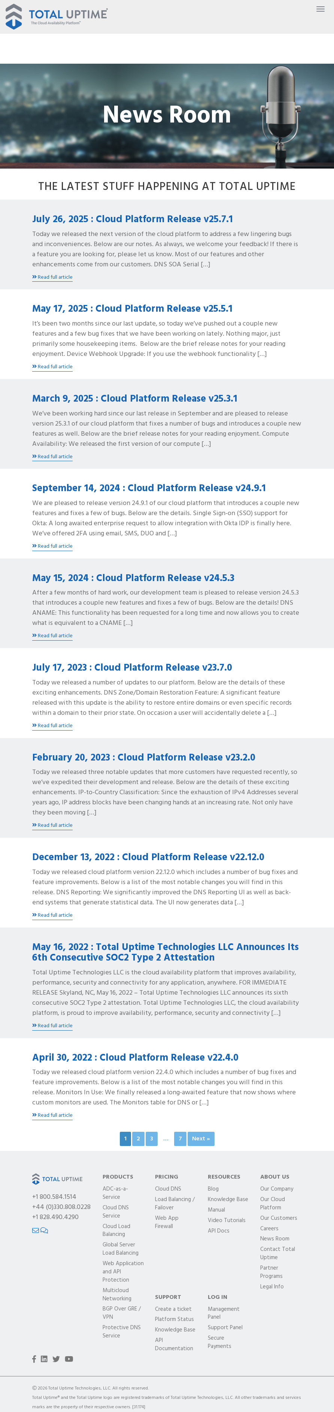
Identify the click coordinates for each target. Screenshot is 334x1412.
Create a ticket (173, 1310)
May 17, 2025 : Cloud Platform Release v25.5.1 (132, 309)
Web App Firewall (167, 1223)
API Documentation (174, 1345)
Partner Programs (271, 1272)
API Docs (219, 1231)
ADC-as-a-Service (115, 1193)
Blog (213, 1189)
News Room (274, 1239)
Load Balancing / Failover (175, 1204)
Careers (269, 1229)
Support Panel (225, 1328)
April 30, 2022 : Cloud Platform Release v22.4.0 (135, 1058)
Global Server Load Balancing (121, 1249)
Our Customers (278, 1219)
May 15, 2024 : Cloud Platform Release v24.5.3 (133, 578)
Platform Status (174, 1320)
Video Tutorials (227, 1221)
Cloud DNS (168, 1189)
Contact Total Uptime (277, 1254)
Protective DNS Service (122, 1332)
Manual (216, 1210)
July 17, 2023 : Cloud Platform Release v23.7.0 (132, 668)
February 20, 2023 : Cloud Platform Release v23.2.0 (143, 758)
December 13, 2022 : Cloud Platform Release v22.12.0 (148, 857)
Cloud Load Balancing (116, 1231)
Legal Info (272, 1287)
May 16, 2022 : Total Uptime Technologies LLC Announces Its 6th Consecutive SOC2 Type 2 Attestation (165, 953)
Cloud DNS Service (116, 1212)
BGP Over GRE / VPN (122, 1313)
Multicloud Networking (117, 1295)
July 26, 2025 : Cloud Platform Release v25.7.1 (132, 219)
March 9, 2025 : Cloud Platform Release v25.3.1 (134, 399)
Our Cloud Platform (272, 1204)
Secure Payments (219, 1342)
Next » (201, 1139)
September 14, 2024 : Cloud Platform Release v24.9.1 (149, 488)
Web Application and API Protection (123, 1272)
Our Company (276, 1189)
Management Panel (224, 1314)
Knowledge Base (228, 1200)
